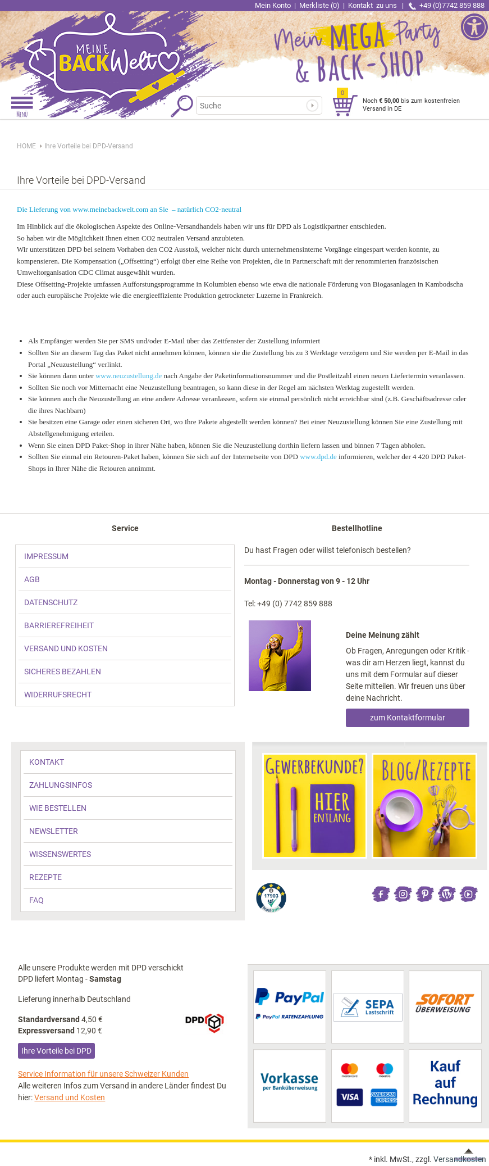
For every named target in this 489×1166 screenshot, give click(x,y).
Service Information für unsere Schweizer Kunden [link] (103, 1073)
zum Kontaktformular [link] (407, 717)
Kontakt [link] (373, 5)
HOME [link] (26, 146)
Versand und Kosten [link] (69, 1097)
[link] (122, 47)
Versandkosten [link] (459, 1159)
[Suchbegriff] (251, 105)
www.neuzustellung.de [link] (128, 375)
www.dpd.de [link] (318, 456)
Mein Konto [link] (273, 5)
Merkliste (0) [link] (319, 5)
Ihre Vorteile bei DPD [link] (56, 1050)
